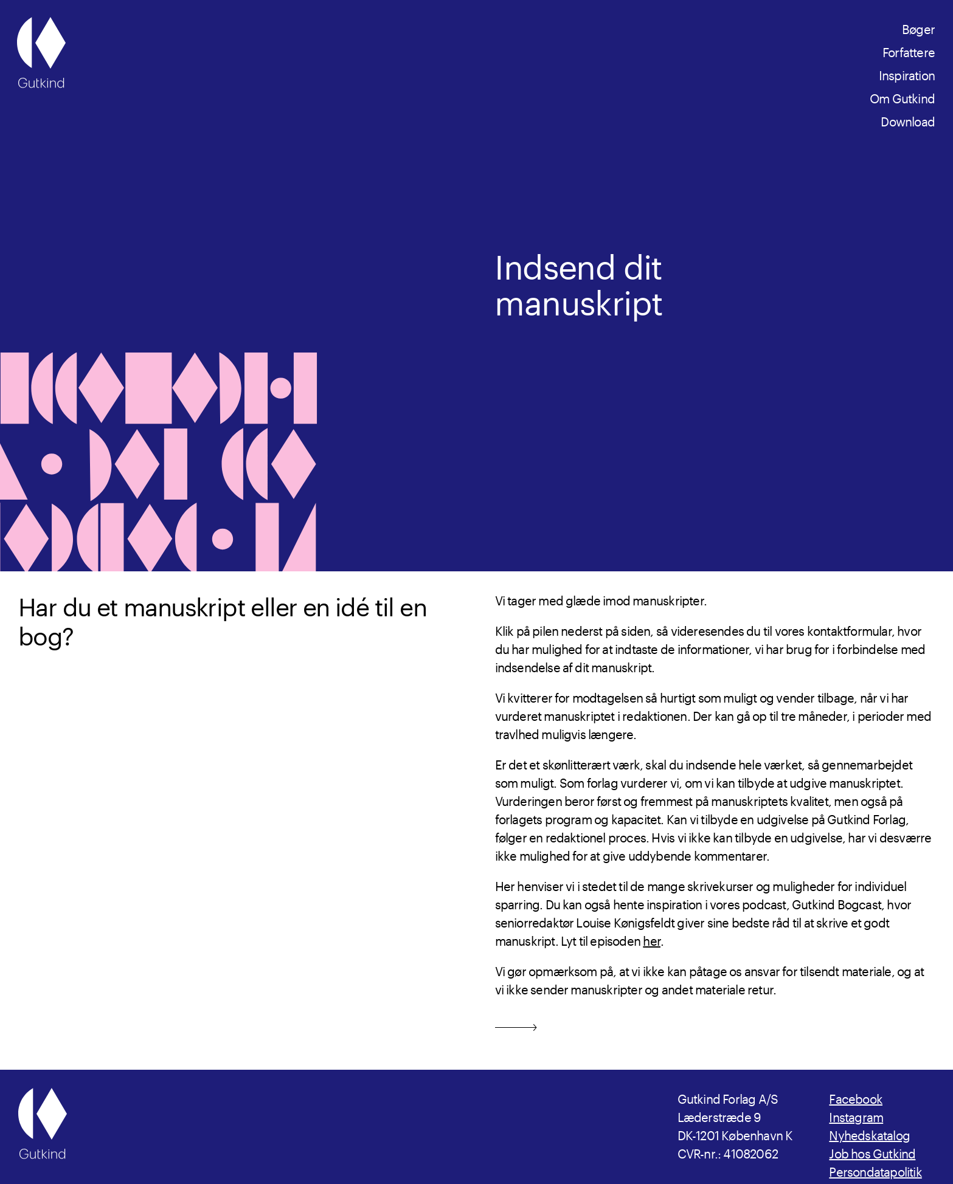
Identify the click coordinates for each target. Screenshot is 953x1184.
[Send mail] (516, 1024)
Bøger (918, 27)
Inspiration (907, 73)
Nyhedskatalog (869, 1133)
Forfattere (908, 50)
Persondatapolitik (875, 1170)
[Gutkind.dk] (41, 52)
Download (908, 119)
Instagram (856, 1115)
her (651, 939)
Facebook (855, 1097)
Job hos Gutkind (872, 1152)
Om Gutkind (902, 96)
